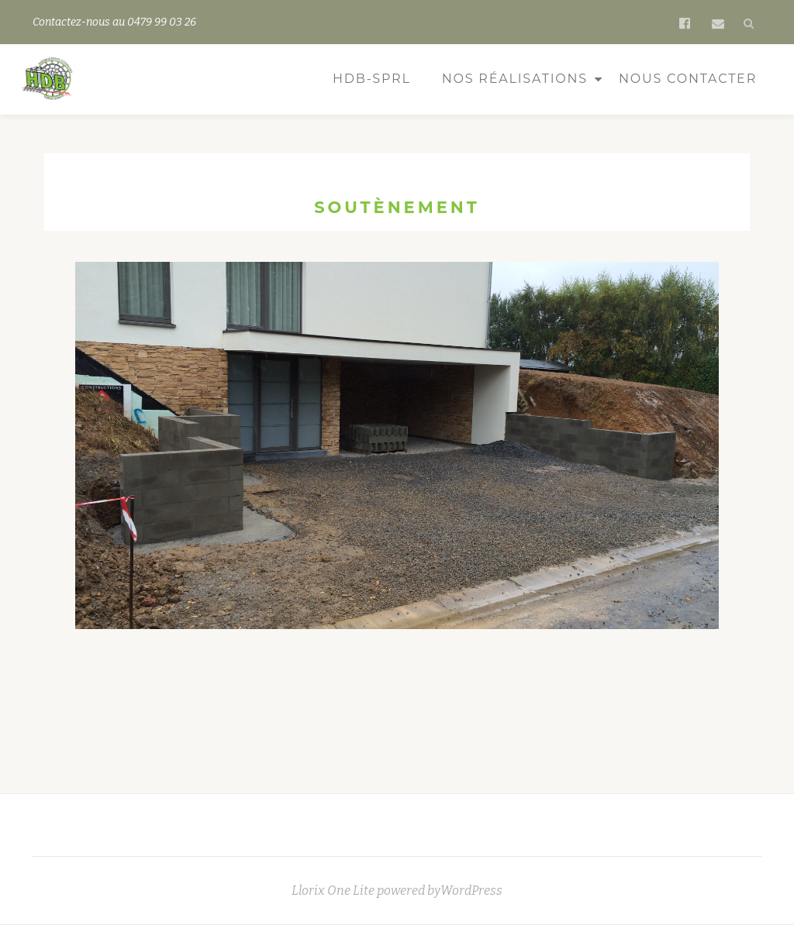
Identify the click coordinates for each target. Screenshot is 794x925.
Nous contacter (688, 78)
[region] (397, 473)
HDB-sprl (372, 78)
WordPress (471, 890)
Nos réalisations (515, 78)
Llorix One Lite (334, 890)
